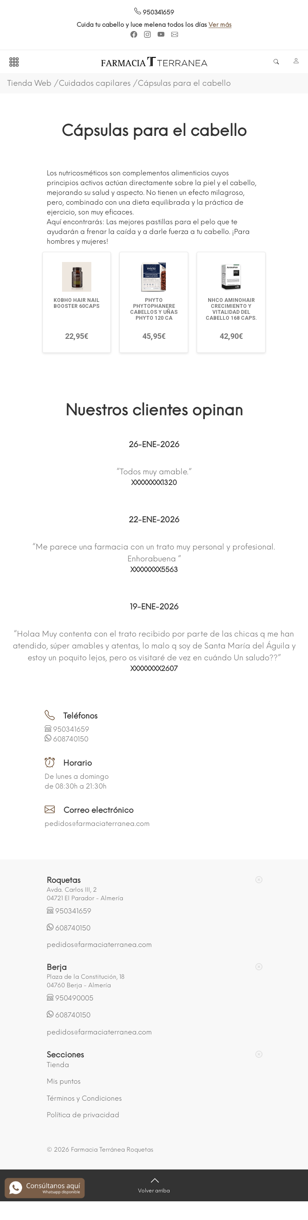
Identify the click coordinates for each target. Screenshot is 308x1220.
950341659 (154, 12)
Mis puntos (64, 1081)
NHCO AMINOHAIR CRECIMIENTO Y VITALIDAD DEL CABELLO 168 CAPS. (231, 309)
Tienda (58, 1065)
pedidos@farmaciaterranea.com (97, 824)
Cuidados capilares (94, 83)
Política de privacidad (83, 1115)
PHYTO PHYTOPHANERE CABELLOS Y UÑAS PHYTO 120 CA (154, 309)
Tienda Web (29, 83)
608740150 (70, 739)
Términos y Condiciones (84, 1098)
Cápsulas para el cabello (184, 83)
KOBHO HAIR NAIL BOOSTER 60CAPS (76, 303)
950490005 (74, 998)
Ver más (223, 24)
